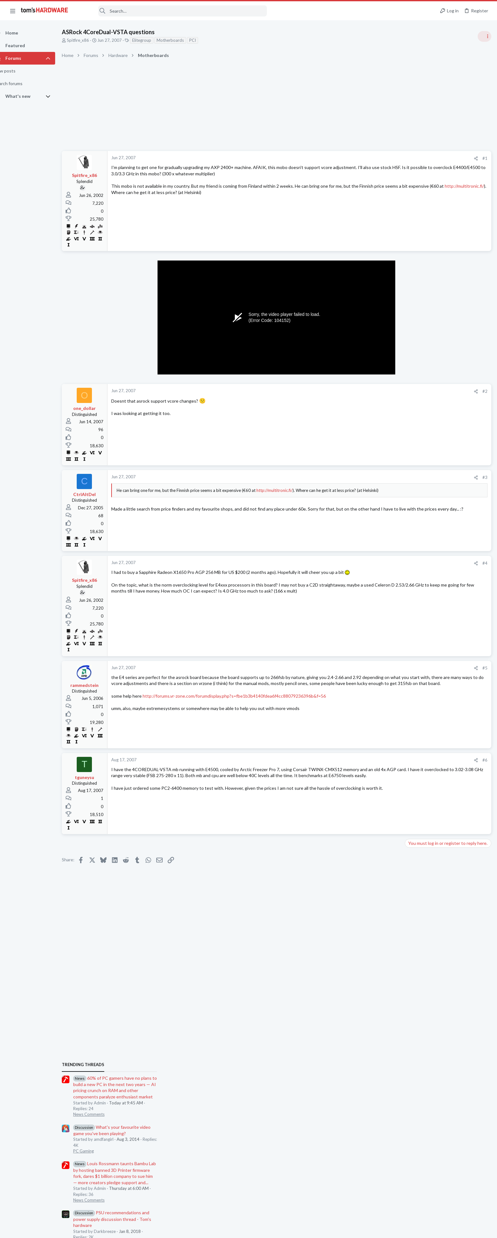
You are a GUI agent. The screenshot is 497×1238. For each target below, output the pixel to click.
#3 (382, 477)
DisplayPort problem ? (438, 865)
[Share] (374, 158)
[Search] (172, 10)
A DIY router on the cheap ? (444, 810)
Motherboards (181, 40)
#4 (382, 563)
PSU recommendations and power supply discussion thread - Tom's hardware (446, 498)
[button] (12, 10)
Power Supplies (421, 522)
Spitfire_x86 (89, 40)
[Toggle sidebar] (484, 36)
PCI (203, 40)
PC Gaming (417, 430)
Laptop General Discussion (431, 735)
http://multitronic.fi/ (212, 192)
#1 (382, 158)
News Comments (422, 393)
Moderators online (419, 893)
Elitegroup (152, 40)
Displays (415, 877)
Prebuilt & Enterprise (426, 797)
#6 (382, 760)
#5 (382, 667)
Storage (414, 766)
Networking (418, 822)
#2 (382, 391)
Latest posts (411, 673)
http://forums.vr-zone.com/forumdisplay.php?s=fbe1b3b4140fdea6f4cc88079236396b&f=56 (245, 702)
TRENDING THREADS (417, 344)
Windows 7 (417, 608)
